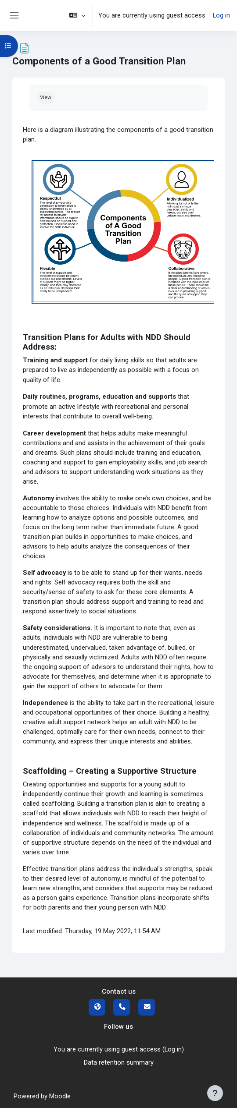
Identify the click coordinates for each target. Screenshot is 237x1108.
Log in (221, 15)
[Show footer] (215, 1093)
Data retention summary (119, 1062)
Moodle (60, 1096)
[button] (77, 15)
